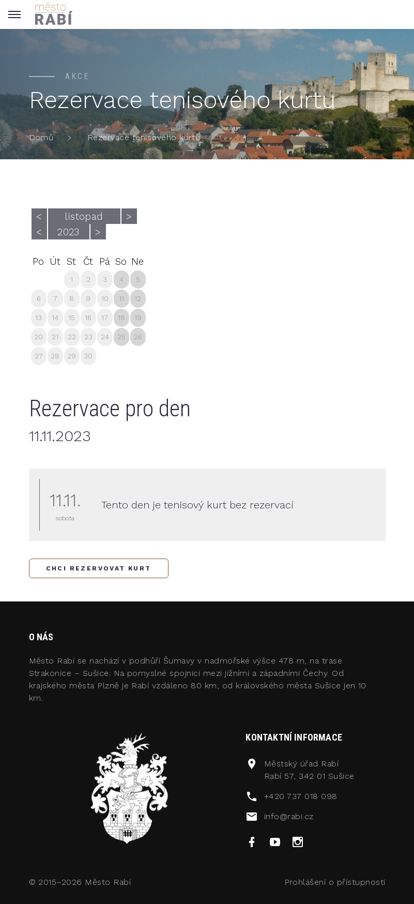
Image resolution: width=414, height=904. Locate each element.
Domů (41, 137)
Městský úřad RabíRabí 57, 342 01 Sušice (309, 770)
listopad (84, 216)
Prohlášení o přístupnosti (335, 882)
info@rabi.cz (289, 816)
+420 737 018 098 (301, 796)
